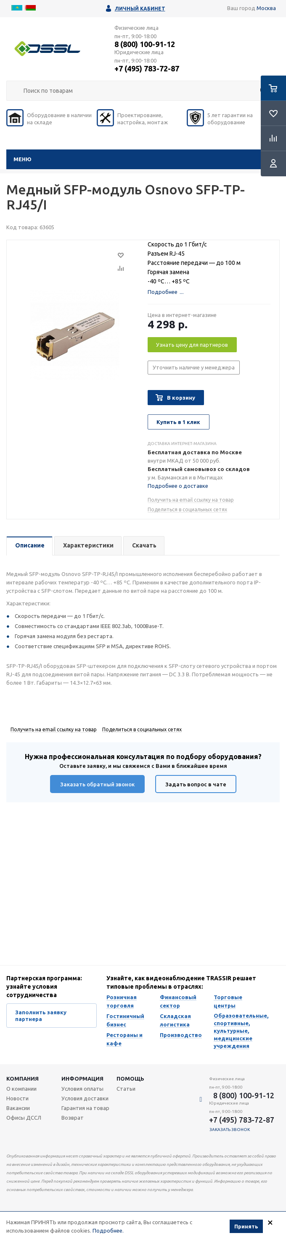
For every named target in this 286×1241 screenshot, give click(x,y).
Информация (82, 1078)
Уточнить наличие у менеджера (194, 367)
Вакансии (18, 1108)
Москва (266, 8)
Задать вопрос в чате (195, 784)
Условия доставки (85, 1098)
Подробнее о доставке (178, 486)
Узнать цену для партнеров (192, 345)
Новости (17, 1098)
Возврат (72, 1118)
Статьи (126, 1089)
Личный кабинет (140, 8)
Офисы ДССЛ (23, 1118)
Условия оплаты (82, 1089)
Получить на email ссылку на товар (191, 500)
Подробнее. (108, 1230)
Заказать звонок (229, 1129)
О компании (21, 1089)
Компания (22, 1078)
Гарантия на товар (85, 1108)
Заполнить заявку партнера (40, 1015)
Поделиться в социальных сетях (187, 509)
